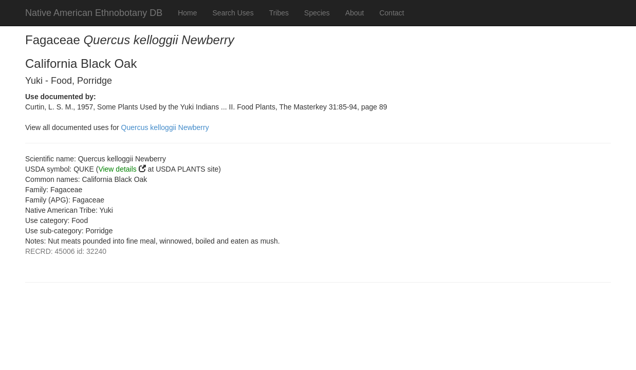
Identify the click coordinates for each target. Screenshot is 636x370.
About (354, 13)
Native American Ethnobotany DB (93, 13)
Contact (391, 13)
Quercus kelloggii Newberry (165, 127)
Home (187, 13)
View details (117, 169)
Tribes (279, 13)
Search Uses (233, 13)
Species (317, 13)
